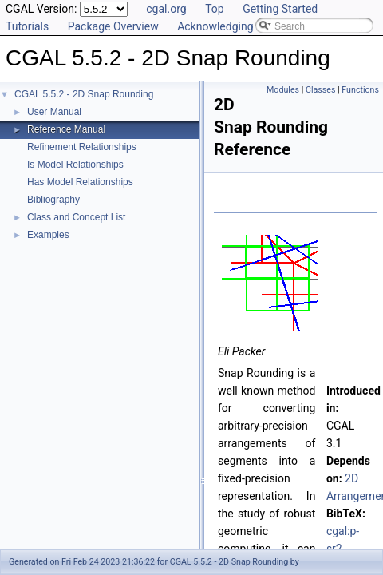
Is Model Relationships (75, 164)
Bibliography (53, 199)
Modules (283, 90)
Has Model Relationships (80, 182)
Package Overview (113, 26)
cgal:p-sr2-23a (342, 549)
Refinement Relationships (81, 147)
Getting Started (280, 8)
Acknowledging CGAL (230, 26)
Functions (360, 90)
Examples (48, 234)
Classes (320, 90)
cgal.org (166, 8)
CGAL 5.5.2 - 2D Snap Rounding (83, 94)
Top (214, 8)
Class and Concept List (76, 217)
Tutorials (27, 26)
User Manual (54, 111)
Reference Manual (66, 129)
